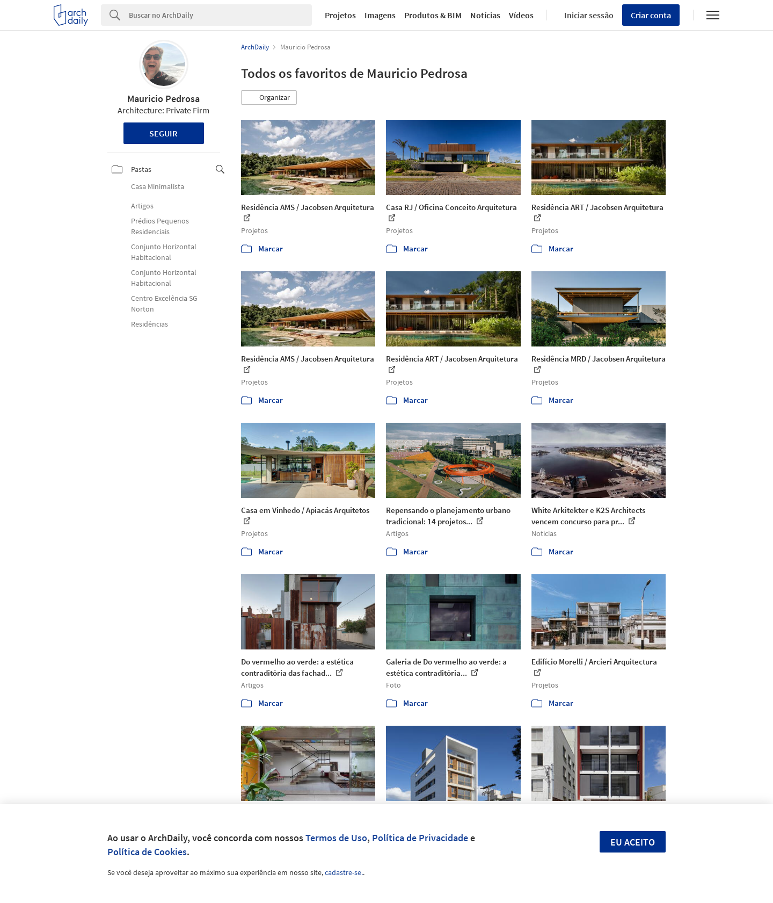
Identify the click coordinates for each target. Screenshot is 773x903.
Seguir (163, 133)
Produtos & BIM (433, 15)
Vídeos (521, 15)
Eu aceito (632, 842)
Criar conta (651, 15)
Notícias (485, 15)
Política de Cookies (147, 852)
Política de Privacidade (420, 838)
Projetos (340, 15)
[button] (269, 97)
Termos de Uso (336, 838)
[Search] (220, 15)
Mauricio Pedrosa (163, 98)
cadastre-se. (344, 872)
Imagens (380, 15)
